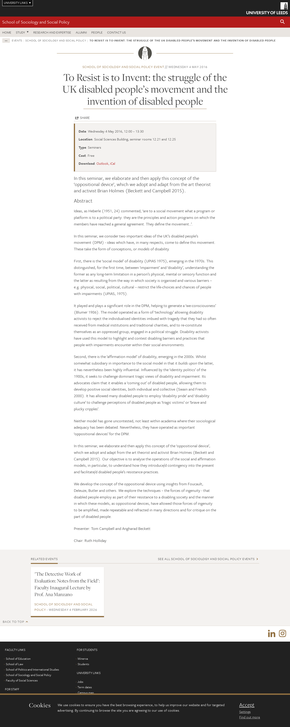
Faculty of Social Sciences (22, 680)
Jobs (80, 682)
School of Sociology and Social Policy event (123, 66)
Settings (245, 711)
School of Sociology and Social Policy (35, 22)
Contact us (116, 32)
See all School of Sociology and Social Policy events (206, 558)
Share (85, 117)
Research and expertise (52, 32)
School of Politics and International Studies (32, 669)
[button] (282, 22)
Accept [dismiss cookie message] (246, 705)
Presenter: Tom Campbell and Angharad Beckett (112, 528)
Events (17, 40)
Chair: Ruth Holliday (90, 540)
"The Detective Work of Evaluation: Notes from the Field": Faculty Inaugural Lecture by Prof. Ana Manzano (67, 584)
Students (83, 664)
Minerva (83, 659)
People (97, 32)
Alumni (81, 32)
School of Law (14, 664)
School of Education (18, 659)
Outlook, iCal (106, 163)
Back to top (13, 621)
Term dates (84, 687)
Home (6, 32)
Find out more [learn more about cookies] (249, 717)
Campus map (86, 693)
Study (20, 32)
